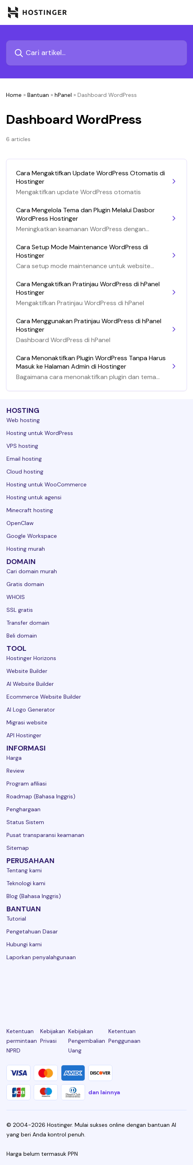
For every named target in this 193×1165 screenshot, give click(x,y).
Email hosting (24, 458)
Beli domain (21, 635)
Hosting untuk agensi (33, 497)
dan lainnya (104, 1092)
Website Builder (26, 671)
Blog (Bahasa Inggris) (33, 896)
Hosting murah (25, 548)
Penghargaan (23, 809)
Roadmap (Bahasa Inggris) (40, 796)
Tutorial (16, 918)
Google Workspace (31, 535)
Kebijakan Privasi (52, 1036)
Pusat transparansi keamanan (45, 835)
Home (14, 94)
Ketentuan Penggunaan (124, 1036)
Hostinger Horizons (31, 658)
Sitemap (17, 847)
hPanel (63, 94)
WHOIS (15, 597)
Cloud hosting (24, 471)
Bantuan (38, 94)
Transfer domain (27, 622)
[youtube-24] (125, 986)
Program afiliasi (26, 783)
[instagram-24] (68, 986)
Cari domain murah (31, 571)
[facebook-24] (40, 986)
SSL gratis (19, 609)
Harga (14, 757)
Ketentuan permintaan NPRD (21, 1041)
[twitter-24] (96, 986)
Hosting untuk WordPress (39, 433)
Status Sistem (25, 822)
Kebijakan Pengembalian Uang (86, 1041)
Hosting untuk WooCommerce (46, 484)
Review (15, 770)
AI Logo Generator (30, 709)
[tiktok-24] (182, 986)
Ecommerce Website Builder (43, 696)
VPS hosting (22, 445)
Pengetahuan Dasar (32, 931)
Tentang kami (24, 870)
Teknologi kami (25, 883)
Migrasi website (26, 722)
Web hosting (23, 420)
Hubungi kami (24, 944)
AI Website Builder (30, 683)
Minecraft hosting (29, 510)
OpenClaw (20, 523)
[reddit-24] (153, 986)
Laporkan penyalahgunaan (41, 957)
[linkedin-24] (11, 986)
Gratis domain (25, 584)
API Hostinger (23, 735)
